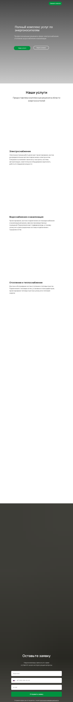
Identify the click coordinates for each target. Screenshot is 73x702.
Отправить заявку (36, 694)
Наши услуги (22, 48)
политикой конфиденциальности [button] (49, 700)
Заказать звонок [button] (55, 3)
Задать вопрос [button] (41, 48)
